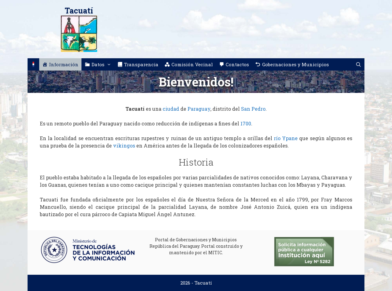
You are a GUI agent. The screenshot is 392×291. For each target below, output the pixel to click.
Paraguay (198, 108)
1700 (245, 123)
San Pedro (253, 108)
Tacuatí (79, 11)
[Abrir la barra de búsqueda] (358, 64)
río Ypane (286, 138)
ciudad (171, 108)
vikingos (124, 145)
